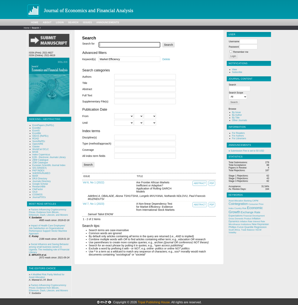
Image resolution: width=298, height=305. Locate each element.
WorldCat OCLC (40, 149)
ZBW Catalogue (40, 160)
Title (84, 83)
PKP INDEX (38, 170)
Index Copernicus (41, 154)
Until (85, 122)
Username (234, 41)
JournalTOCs (39, 197)
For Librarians (239, 138)
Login (60, 22)
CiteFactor (37, 189)
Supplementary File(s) (95, 101)
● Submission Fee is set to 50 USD (246, 150)
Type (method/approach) (96, 143)
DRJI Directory (39, 178)
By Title (235, 117)
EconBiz (36, 128)
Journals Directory (41, 181)
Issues (87, 22)
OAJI (34, 192)
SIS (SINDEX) (39, 168)
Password (234, 47)
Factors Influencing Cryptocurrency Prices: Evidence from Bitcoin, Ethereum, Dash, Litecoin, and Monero (48, 212)
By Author (237, 115)
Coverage (88, 149)
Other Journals (239, 120)
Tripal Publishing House (154, 302)
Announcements (107, 22)
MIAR (35, 176)
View (234, 69)
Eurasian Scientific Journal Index (48, 165)
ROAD (35, 138)
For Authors (238, 135)
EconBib (36, 133)
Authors (86, 76)
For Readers (238, 133)
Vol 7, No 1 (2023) (93, 203)
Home (34, 22)
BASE (35, 152)
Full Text (87, 95)
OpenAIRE (37, 144)
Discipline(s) (89, 137)
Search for (88, 43)
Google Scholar (40, 184)
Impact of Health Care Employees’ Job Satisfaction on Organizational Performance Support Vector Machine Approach (48, 229)
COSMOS (37, 194)
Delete (166, 59)
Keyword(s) (89, 59)
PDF (212, 183)
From (85, 116)
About (47, 22)
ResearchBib (38, 186)
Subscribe (237, 72)
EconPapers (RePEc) (43, 125)
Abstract (87, 89)
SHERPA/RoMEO (41, 173)
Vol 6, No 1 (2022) (93, 182)
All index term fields (93, 155)
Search (73, 22)
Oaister (36, 146)
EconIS (36, 130)
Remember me (240, 52)
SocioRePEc (38, 141)
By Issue (236, 112)
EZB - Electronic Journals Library (49, 157)
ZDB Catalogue (40, 162)
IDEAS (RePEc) (40, 136)
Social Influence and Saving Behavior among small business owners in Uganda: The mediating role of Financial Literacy (49, 248)
